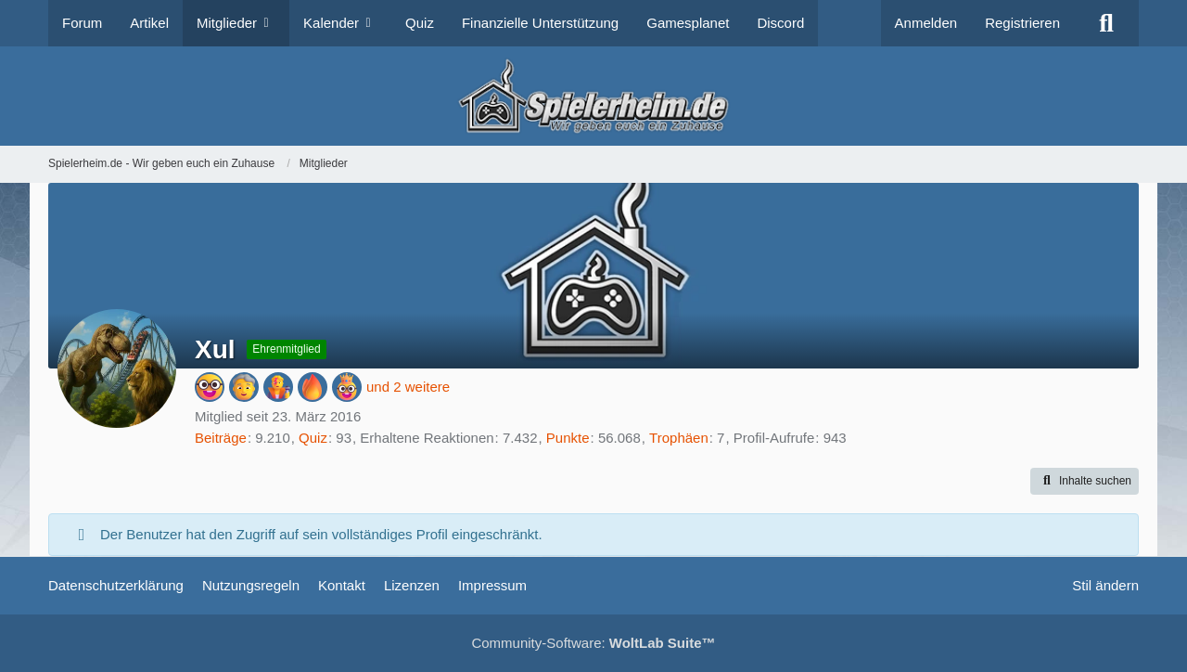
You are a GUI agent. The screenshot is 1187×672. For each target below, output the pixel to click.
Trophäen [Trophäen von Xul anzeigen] (678, 438)
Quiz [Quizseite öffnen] (313, 438)
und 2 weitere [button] (408, 386)
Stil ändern (1105, 585)
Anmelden (926, 23)
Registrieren (1022, 23)
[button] (1084, 482)
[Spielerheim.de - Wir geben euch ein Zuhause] (593, 96)
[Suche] (1106, 23)
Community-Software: (593, 643)
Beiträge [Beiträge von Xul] (221, 438)
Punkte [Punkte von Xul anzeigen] (568, 438)
